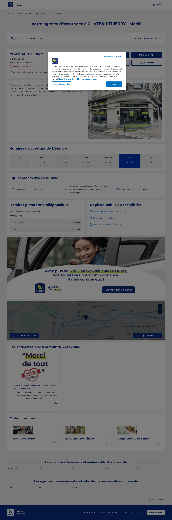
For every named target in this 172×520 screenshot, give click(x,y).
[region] (87, 71)
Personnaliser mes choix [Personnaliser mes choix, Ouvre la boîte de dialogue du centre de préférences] (61, 84)
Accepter (114, 84)
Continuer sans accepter (113, 56)
